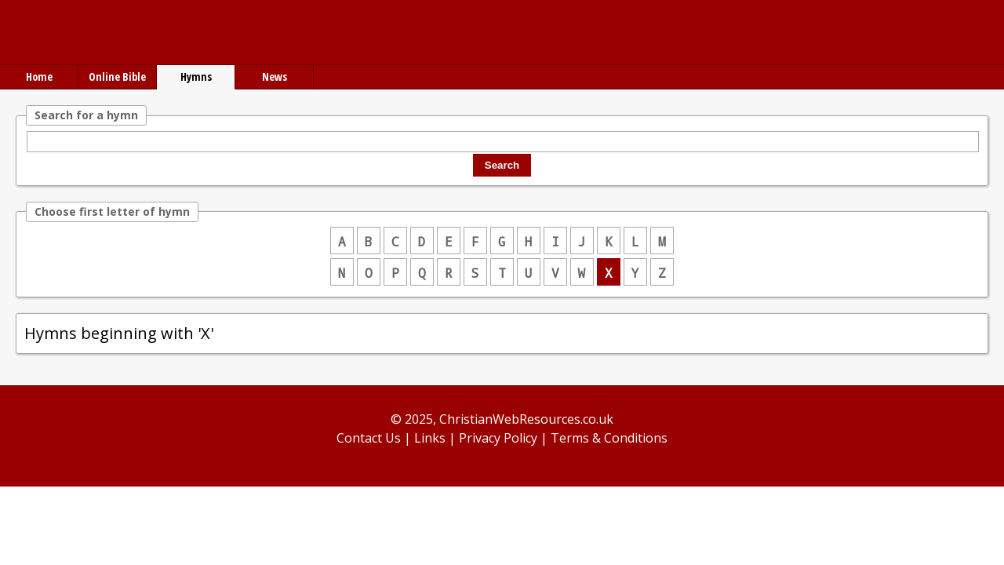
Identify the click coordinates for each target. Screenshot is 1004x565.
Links (430, 438)
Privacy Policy (498, 438)
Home (39, 76)
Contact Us (368, 438)
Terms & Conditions (609, 438)
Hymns (196, 76)
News (274, 76)
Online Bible (117, 76)
